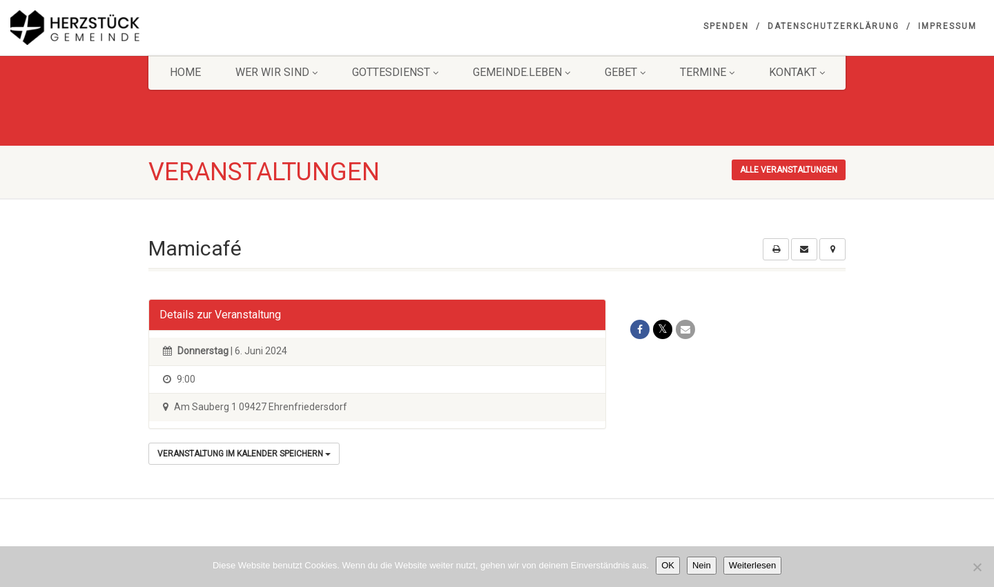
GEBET (625, 72)
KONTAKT (797, 72)
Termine (707, 72)
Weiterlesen (752, 565)
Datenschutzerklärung (833, 26)
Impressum (947, 26)
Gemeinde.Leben (521, 72)
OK (667, 565)
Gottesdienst (395, 72)
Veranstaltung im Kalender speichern (244, 454)
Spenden (726, 26)
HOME (185, 72)
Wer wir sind (276, 72)
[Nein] (977, 567)
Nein (701, 565)
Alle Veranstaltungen (788, 170)
